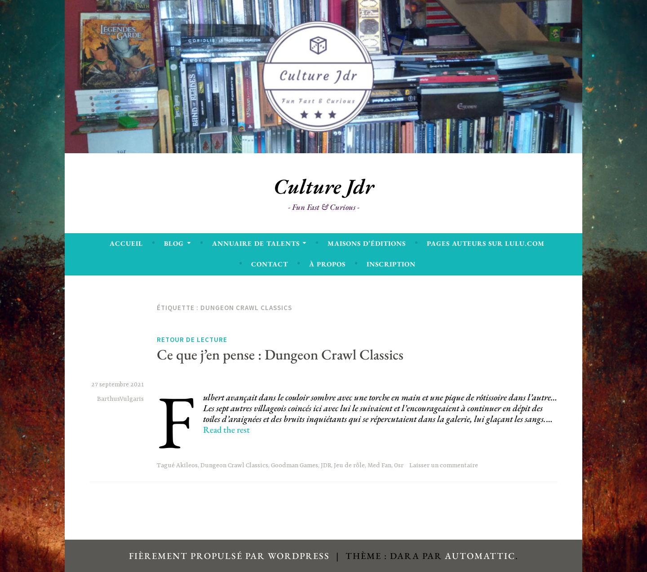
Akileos (187, 465)
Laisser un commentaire (443, 465)
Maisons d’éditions (367, 243)
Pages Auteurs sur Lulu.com (486, 243)
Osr (398, 465)
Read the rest (226, 429)
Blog (174, 243)
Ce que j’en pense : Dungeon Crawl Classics (280, 354)
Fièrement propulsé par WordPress (229, 556)
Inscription (391, 264)
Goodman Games (294, 465)
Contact (269, 264)
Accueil (126, 243)
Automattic (480, 556)
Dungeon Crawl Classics (234, 465)
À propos (327, 264)
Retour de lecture (192, 340)
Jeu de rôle (349, 465)
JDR (326, 465)
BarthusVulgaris (120, 399)
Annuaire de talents (256, 243)
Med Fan (379, 465)
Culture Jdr (324, 186)
